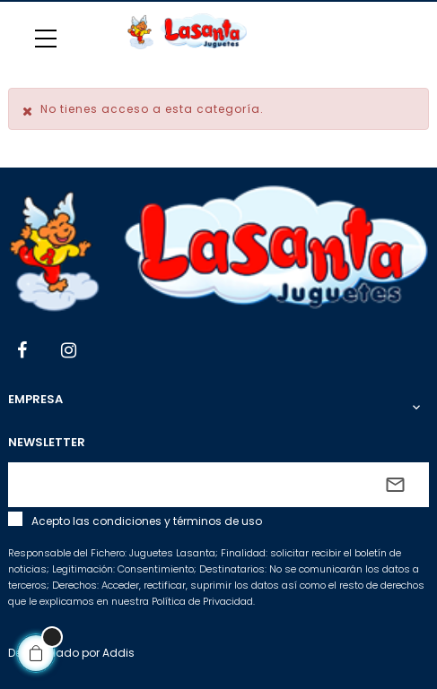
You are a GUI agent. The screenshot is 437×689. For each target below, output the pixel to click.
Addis (118, 652)
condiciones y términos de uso (177, 521)
